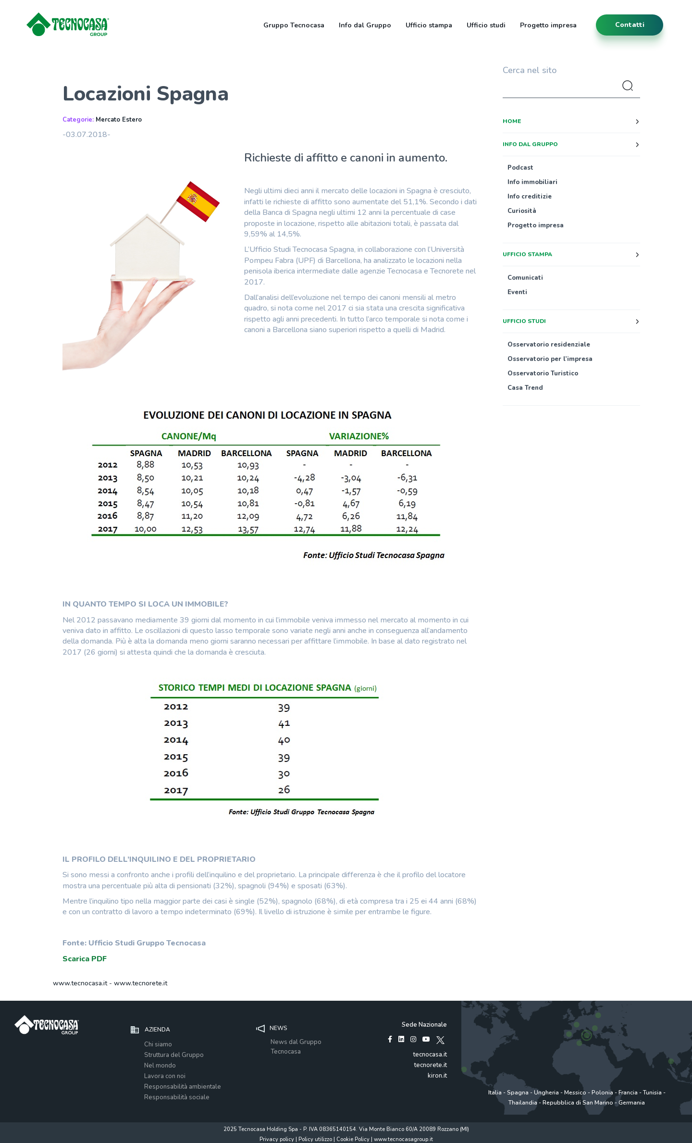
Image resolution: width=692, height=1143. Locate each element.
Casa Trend (525, 388)
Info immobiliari (532, 182)
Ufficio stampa (429, 25)
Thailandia (522, 1102)
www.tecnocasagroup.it (403, 1139)
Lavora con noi (164, 1076)
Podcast (520, 167)
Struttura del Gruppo (174, 1055)
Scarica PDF (84, 959)
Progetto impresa (548, 25)
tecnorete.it (430, 1065)
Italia (495, 1092)
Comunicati (525, 277)
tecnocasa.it (430, 1054)
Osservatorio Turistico (542, 373)
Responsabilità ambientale (182, 1086)
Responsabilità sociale (177, 1097)
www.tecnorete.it (140, 983)
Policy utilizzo (315, 1139)
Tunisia (652, 1092)
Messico (575, 1092)
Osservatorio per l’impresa (550, 359)
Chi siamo (158, 1044)
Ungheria (546, 1092)
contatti (629, 24)
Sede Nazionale (424, 1024)
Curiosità (521, 211)
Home (512, 121)
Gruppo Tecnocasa (293, 25)
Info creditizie (529, 196)
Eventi (517, 292)
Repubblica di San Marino (578, 1102)
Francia (628, 1092)
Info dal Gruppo (365, 25)
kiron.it (437, 1075)
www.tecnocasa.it (80, 983)
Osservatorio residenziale (548, 344)
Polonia (602, 1092)
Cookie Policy (353, 1139)
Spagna (518, 1092)
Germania (631, 1102)
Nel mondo (160, 1065)
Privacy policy (277, 1139)
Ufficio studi (486, 25)
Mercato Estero (119, 119)
